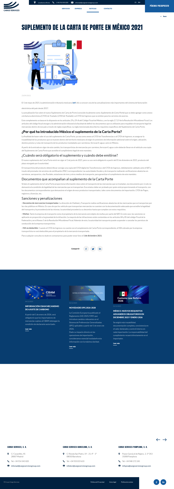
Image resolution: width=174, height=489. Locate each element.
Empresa (78, 8)
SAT (74, 103)
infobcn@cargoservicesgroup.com (81, 466)
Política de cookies (127, 482)
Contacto (108, 8)
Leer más (28, 329)
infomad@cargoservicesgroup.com (25, 466)
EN (139, 2)
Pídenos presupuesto (159, 6)
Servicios (66, 8)
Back (163, 16)
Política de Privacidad (97, 482)
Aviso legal (112, 482)
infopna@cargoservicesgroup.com (136, 466)
